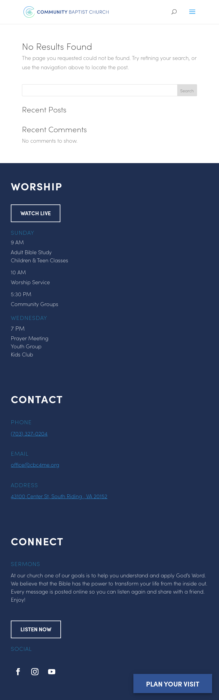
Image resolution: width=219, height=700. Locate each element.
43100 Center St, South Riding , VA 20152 (59, 496)
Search (187, 91)
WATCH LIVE (35, 213)
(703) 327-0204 (29, 433)
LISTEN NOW (35, 629)
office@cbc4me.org (35, 464)
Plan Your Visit (172, 683)
